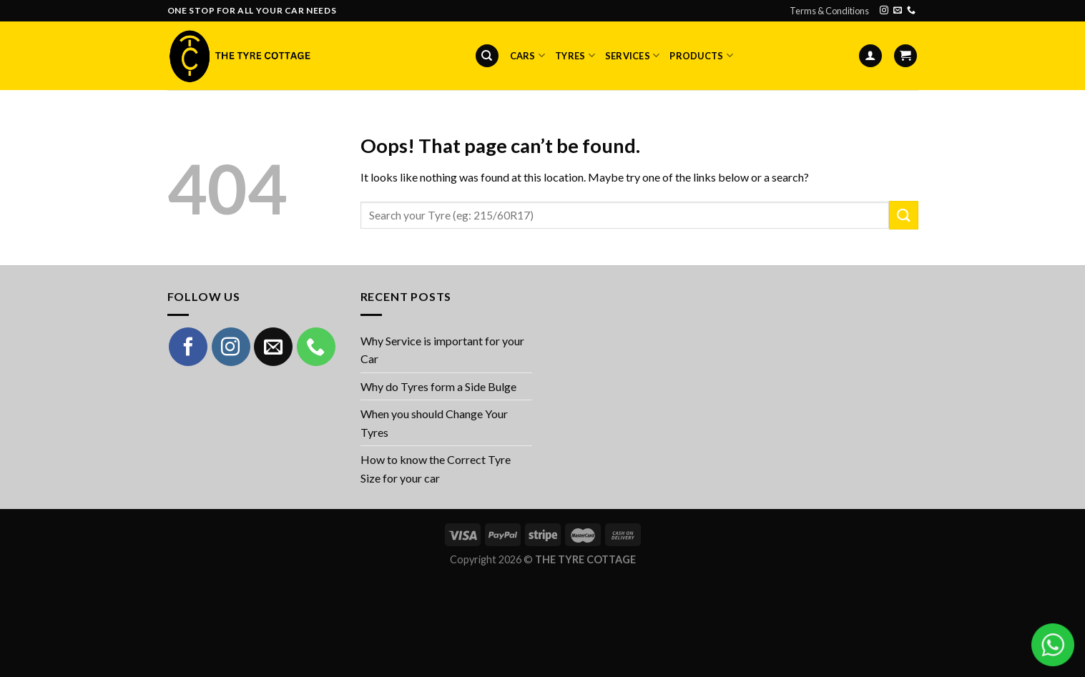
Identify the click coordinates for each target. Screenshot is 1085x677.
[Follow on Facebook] (188, 346)
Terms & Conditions (829, 10)
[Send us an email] (897, 11)
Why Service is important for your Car (442, 350)
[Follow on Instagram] (884, 11)
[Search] (487, 56)
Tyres (575, 55)
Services (632, 55)
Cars (527, 55)
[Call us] (911, 11)
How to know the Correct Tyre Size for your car (435, 469)
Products (701, 55)
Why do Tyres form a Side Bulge (438, 386)
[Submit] (903, 215)
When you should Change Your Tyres (434, 423)
